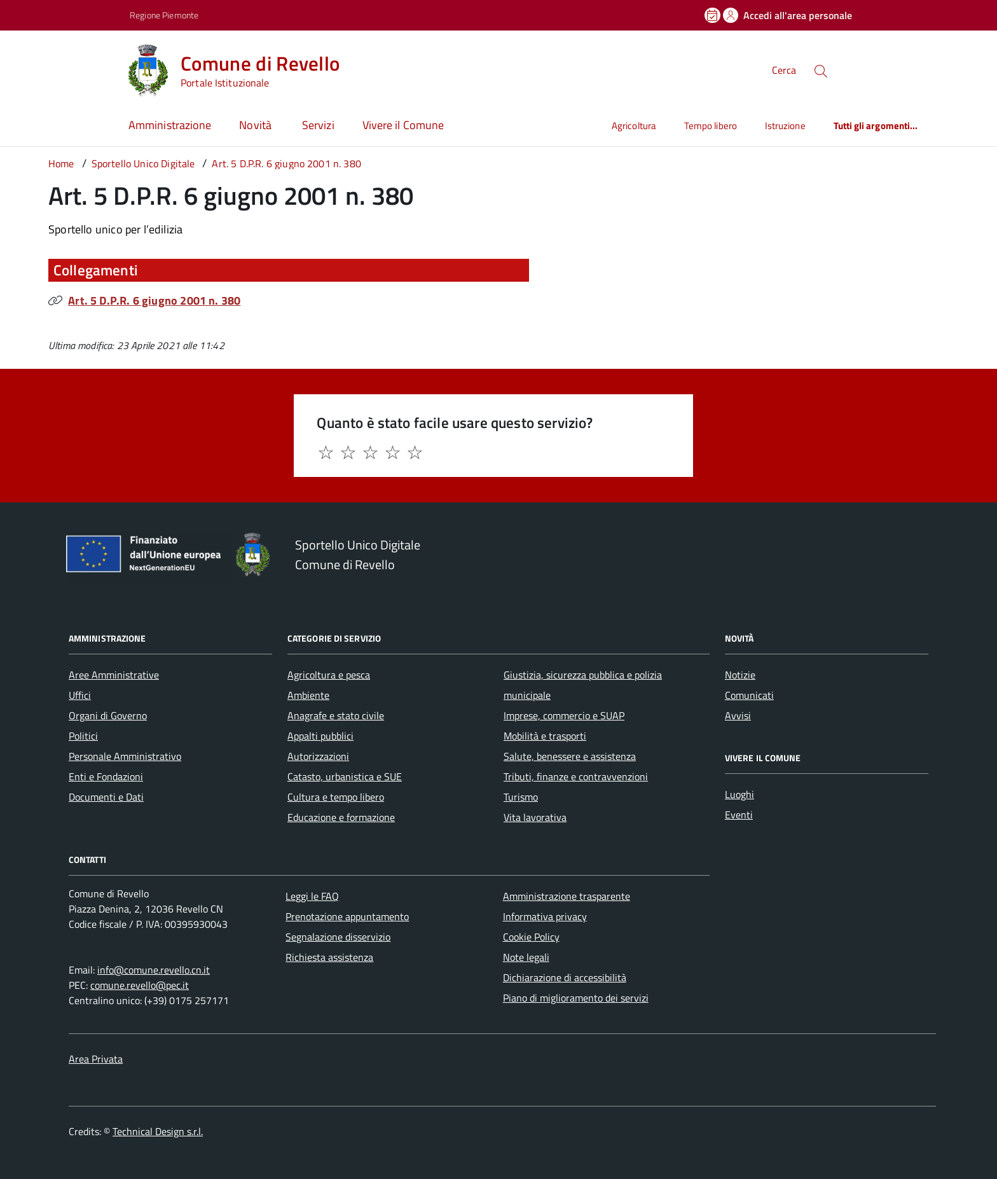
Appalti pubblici (320, 735)
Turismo (521, 796)
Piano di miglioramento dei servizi (576, 997)
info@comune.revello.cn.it (153, 969)
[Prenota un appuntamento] (713, 15)
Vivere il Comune (403, 125)
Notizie (740, 674)
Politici (83, 735)
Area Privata (96, 1058)
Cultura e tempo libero (335, 796)
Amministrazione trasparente (566, 896)
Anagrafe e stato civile (335, 715)
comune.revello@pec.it (139, 985)
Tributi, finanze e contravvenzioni (576, 776)
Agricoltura (634, 125)
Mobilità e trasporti (545, 735)
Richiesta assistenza (329, 957)
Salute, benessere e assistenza (570, 756)
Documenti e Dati (106, 796)
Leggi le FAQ (312, 896)
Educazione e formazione (341, 817)
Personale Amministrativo (125, 756)
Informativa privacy (545, 916)
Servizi (318, 125)
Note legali (526, 957)
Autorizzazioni (318, 756)
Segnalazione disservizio (337, 936)
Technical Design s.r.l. (158, 1131)
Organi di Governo (108, 715)
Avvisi (738, 715)
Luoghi (739, 794)
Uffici (80, 695)
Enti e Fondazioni (106, 776)
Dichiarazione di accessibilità (564, 977)
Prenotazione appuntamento (347, 916)
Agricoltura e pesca (328, 674)
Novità (256, 125)
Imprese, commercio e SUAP (564, 715)
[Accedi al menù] (63, 68)
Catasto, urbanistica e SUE (344, 776)
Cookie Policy (531, 936)
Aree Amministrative (114, 674)
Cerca (784, 70)
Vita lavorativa (535, 817)
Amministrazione (169, 125)
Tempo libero (710, 125)
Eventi (739, 814)
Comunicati (749, 695)
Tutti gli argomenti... (876, 125)
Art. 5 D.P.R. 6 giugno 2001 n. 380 (154, 300)
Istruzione (785, 125)
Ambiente (308, 695)
